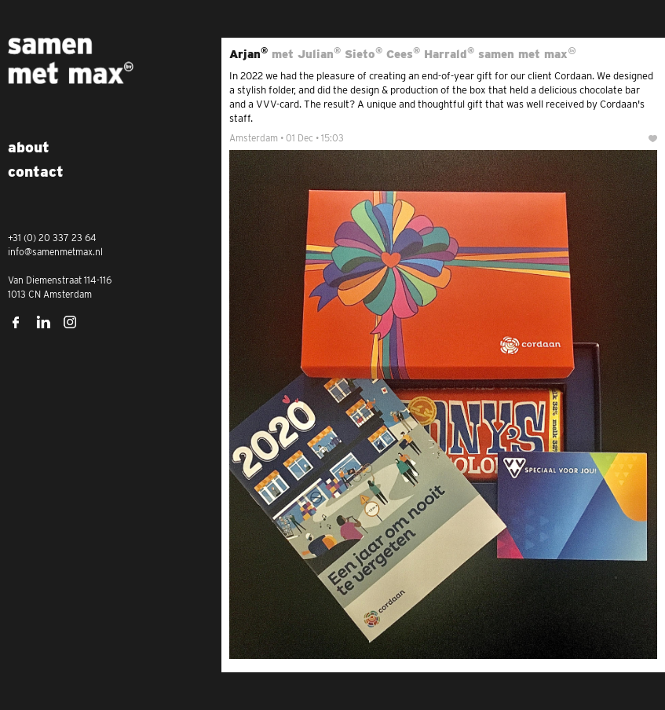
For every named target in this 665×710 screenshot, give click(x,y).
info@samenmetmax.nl (55, 252)
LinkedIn (43, 322)
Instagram (71, 322)
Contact (36, 172)
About (28, 147)
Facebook (16, 322)
